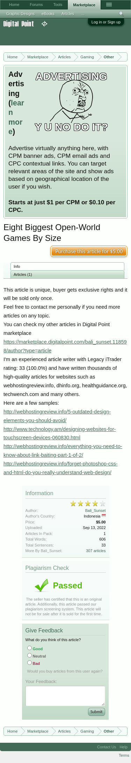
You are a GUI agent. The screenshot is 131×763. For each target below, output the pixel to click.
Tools (58, 4)
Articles (67, 14)
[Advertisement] (56, 36)
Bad (33, 663)
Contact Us (106, 747)
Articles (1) (23, 274)
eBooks (48, 14)
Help (123, 747)
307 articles (95, 551)
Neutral (36, 656)
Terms (124, 755)
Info (17, 266)
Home (14, 4)
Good (35, 649)
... (82, 14)
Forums (36, 4)
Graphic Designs (20, 14)
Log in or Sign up (106, 22)
